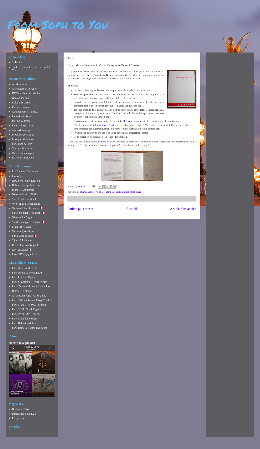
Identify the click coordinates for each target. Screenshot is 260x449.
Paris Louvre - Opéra (23, 277)
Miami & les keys (21, 226)
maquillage (135, 191)
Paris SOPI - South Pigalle (26, 309)
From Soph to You (58, 24)
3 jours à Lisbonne (22, 240)
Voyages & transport (23, 148)
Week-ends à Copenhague (26, 203)
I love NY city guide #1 (25, 254)
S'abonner (17, 62)
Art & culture (19, 84)
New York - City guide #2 (26, 180)
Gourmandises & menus (25, 111)
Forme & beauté (113, 191)
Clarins (111, 71)
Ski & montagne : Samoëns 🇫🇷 (29, 212)
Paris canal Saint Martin (25, 318)
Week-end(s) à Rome (23, 231)
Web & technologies (23, 153)
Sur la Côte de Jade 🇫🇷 (24, 235)
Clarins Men (128, 120)
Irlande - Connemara (23, 189)
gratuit (125, 191)
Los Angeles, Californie (25, 171)
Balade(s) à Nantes (22, 291)
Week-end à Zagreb (22, 217)
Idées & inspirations (23, 125)
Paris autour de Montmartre (27, 272)
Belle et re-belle (95, 191)
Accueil (131, 209)
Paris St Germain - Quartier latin (29, 281)
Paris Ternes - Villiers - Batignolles (31, 286)
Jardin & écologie (21, 130)
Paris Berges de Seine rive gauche (30, 327)
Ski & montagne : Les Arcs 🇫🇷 (28, 222)
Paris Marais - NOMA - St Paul (29, 304)
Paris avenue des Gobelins (26, 314)
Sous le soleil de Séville (25, 199)
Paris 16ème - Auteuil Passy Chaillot (32, 300)
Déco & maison (20, 98)
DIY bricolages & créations (27, 93)
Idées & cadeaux (21, 120)
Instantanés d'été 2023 (24, 413)
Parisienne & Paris (22, 143)
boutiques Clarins (107, 125)
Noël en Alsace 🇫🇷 (22, 249)
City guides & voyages (24, 88)
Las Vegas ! (18, 176)
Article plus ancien (183, 209)
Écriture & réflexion (23, 157)
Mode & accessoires (23, 134)
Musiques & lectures (23, 139)
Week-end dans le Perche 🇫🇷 (27, 208)
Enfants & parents (22, 102)
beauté (83, 191)
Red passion (18, 418)
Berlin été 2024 (20, 409)
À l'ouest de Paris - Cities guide (29, 295)
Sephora (102, 141)
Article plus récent (80, 209)
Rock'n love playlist (22, 343)
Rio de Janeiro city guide (25, 245)
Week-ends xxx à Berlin (25, 194)
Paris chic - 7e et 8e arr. (25, 268)
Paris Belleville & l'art (24, 323)
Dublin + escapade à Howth (27, 185)
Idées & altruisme (21, 116)
